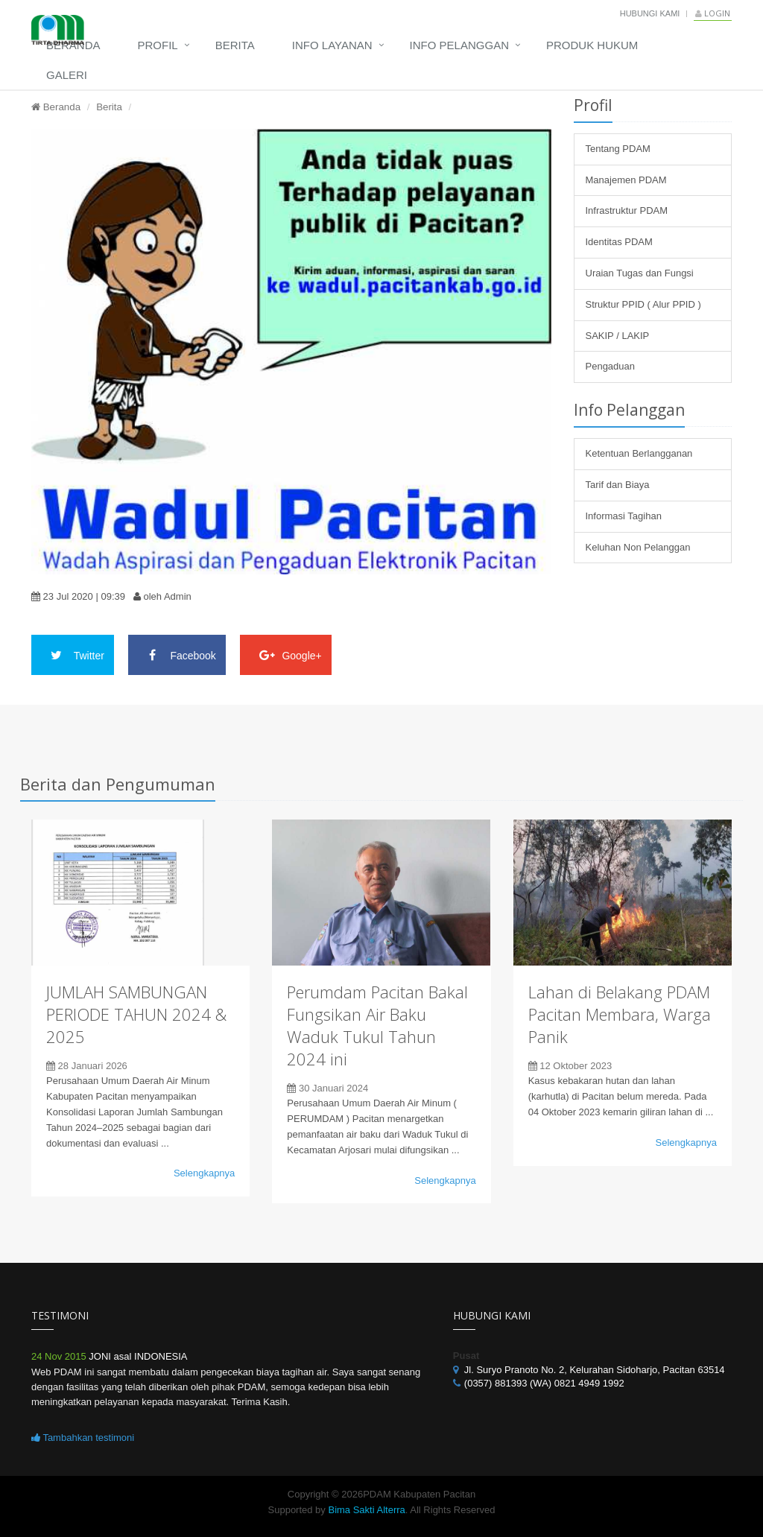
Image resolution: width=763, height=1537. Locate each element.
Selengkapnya (204, 1173)
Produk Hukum (592, 45)
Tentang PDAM (618, 148)
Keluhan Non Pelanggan (638, 547)
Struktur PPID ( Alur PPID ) (643, 304)
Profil (158, 45)
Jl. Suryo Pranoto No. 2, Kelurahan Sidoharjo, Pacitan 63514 (594, 1369)
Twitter (72, 655)
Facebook (177, 655)
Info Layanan (332, 45)
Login (712, 13)
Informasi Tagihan (624, 516)
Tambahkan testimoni (82, 1437)
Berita (235, 45)
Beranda (73, 45)
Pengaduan (611, 366)
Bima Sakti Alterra (366, 1509)
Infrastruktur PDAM (627, 210)
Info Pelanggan (459, 45)
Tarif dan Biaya (618, 484)
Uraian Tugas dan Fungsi (640, 273)
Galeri (66, 75)
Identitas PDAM (619, 241)
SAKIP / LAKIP (618, 335)
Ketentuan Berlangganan (639, 453)
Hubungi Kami (650, 13)
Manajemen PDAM (626, 180)
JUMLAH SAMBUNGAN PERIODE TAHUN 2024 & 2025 (136, 1014)
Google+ (286, 655)
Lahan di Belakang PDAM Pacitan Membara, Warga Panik (619, 1014)
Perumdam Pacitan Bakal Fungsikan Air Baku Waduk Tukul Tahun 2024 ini (377, 1025)
